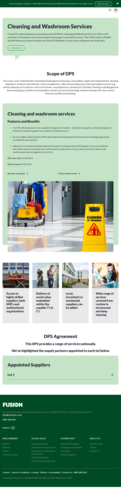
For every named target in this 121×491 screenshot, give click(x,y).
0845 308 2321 (9, 423)
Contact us (16, 52)
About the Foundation (70, 448)
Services (6, 448)
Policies (43, 476)
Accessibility (55, 476)
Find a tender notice (69, 177)
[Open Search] (110, 12)
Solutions (6, 451)
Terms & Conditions (20, 476)
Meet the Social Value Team (43, 465)
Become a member (18, 177)
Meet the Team (96, 448)
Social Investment (68, 458)
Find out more (104, 3)
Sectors (6, 455)
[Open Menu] (115, 11)
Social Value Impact (39, 461)
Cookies (35, 476)
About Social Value (39, 448)
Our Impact (66, 455)
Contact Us (94, 455)
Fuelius (69, 482)
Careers (93, 451)
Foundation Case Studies (71, 451)
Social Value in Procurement (43, 451)
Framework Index (10, 458)
